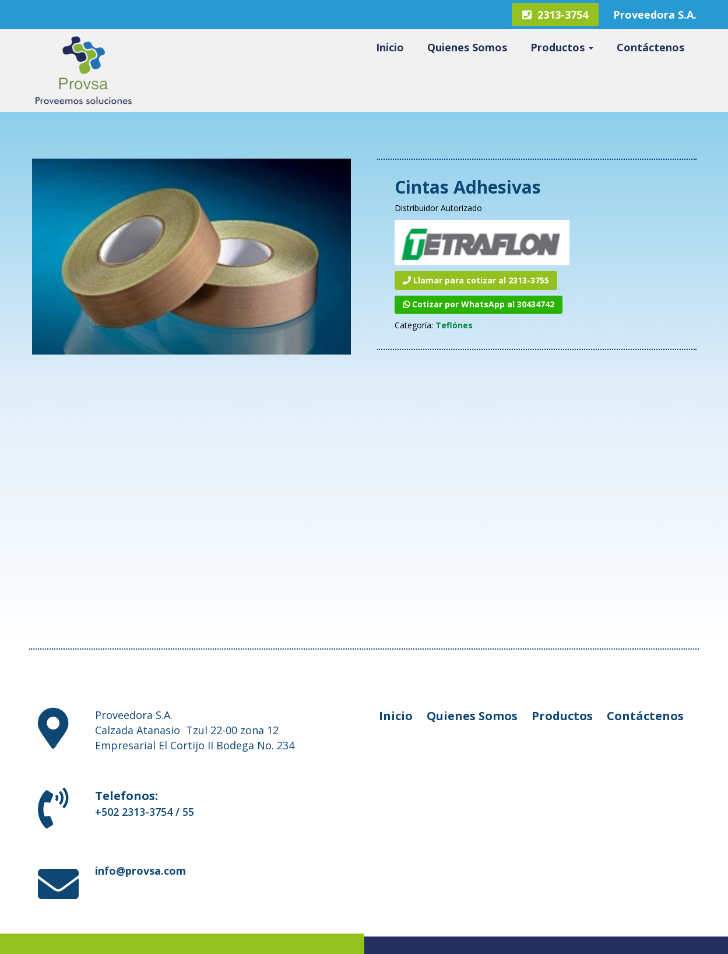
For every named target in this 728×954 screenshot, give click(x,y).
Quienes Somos (467, 47)
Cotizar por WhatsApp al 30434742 (478, 304)
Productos (561, 47)
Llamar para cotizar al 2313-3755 (476, 280)
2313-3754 (555, 15)
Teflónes (454, 325)
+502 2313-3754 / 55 (144, 812)
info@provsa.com (140, 871)
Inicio (390, 47)
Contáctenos (650, 47)
